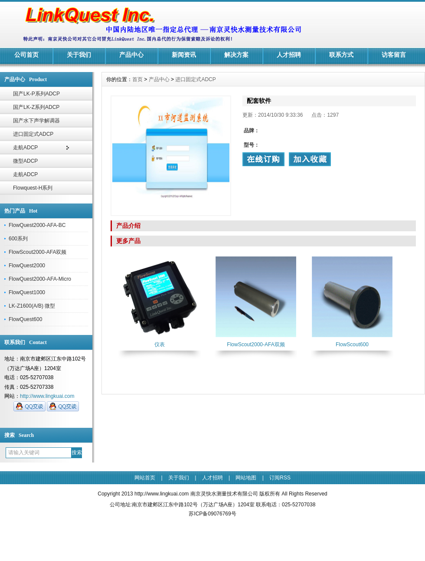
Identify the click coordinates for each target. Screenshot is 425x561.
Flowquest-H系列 (32, 188)
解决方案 (236, 54)
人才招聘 (289, 54)
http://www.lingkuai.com (47, 396)
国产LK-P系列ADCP (36, 94)
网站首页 (144, 478)
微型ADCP (25, 161)
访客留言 (394, 54)
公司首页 (26, 54)
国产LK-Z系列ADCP (36, 107)
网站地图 (245, 478)
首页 (137, 79)
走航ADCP (25, 147)
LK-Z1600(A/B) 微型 (32, 306)
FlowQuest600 (25, 319)
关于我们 (79, 54)
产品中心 (131, 54)
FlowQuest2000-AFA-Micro (40, 279)
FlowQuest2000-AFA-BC (37, 225)
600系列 (18, 239)
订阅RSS (280, 478)
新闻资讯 (184, 54)
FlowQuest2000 (27, 265)
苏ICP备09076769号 (212, 514)
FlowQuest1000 (27, 292)
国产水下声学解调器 (36, 121)
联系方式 (341, 54)
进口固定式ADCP (33, 134)
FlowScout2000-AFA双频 (37, 252)
